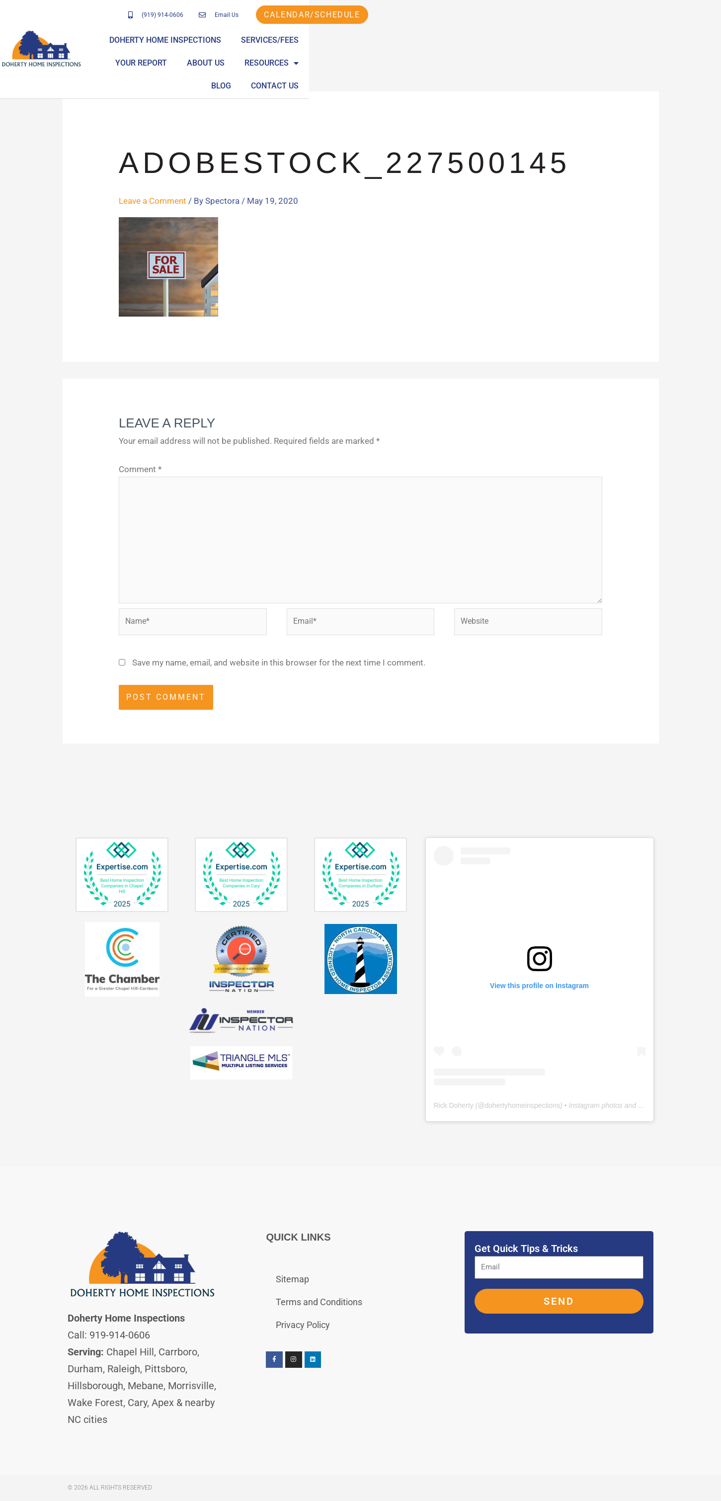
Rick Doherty (454, 1106)
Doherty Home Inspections (266, 45)
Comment (140, 469)
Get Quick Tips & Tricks (526, 1249)
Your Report (445, 45)
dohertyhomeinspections (522, 1106)
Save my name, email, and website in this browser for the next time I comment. (278, 663)
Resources (576, 46)
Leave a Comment (152, 201)
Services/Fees (371, 45)
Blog (632, 45)
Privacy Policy (303, 1326)
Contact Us (686, 45)
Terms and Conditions (319, 1303)
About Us (510, 45)
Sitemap (292, 1280)
